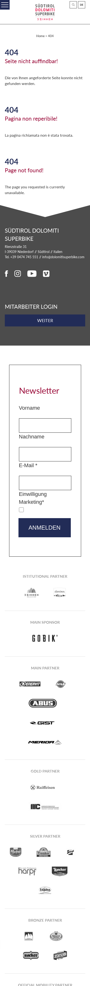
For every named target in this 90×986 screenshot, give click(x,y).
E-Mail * (28, 465)
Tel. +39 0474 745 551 (21, 257)
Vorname (29, 408)
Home (40, 36)
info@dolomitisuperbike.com (63, 257)
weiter (45, 320)
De (81, 4)
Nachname (31, 437)
